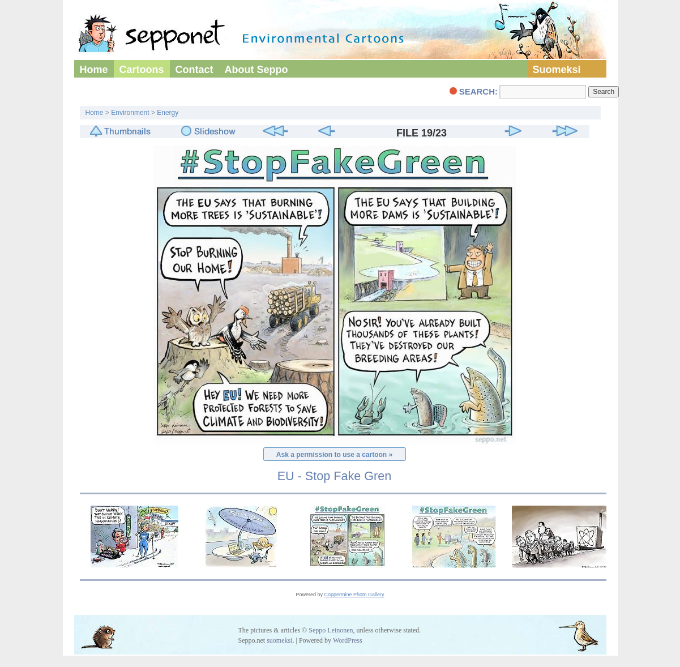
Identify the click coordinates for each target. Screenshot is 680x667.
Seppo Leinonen (331, 630)
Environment (130, 113)
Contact (194, 69)
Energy (167, 113)
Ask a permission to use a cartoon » (334, 455)
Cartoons (141, 69)
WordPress (347, 640)
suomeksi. (280, 640)
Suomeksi (557, 69)
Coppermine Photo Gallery (354, 594)
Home (94, 69)
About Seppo (256, 69)
